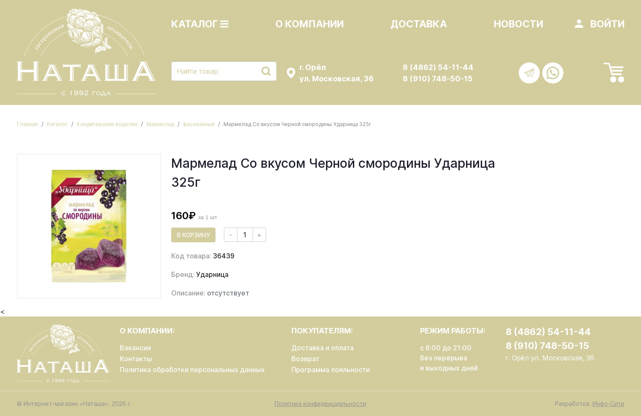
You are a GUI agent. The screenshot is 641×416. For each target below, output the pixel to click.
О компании (309, 24)
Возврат (305, 358)
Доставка (419, 24)
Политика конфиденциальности (320, 403)
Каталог (200, 24)
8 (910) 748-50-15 (438, 78)
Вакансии (135, 348)
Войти (607, 24)
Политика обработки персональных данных (192, 369)
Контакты (136, 358)
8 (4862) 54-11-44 (438, 67)
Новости (518, 24)
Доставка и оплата (322, 348)
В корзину (193, 235)
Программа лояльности (330, 369)
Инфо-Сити (608, 403)
